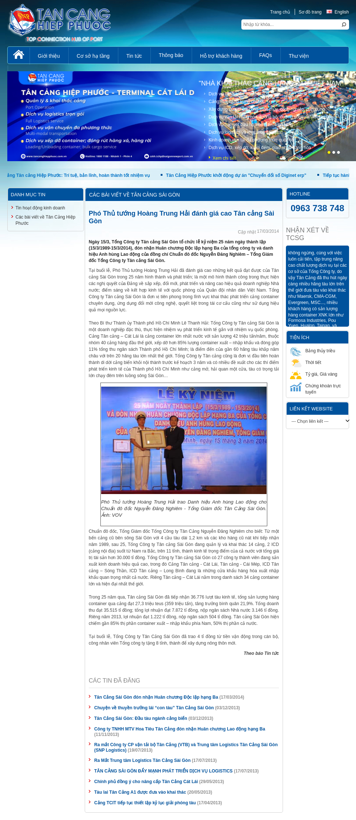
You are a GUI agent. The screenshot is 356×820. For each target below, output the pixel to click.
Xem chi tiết (224, 158)
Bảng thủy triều (312, 351)
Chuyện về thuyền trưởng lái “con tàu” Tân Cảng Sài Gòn (154, 707)
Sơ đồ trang (310, 12)
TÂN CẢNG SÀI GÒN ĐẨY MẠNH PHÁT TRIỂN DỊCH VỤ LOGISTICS (163, 771)
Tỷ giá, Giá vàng (313, 374)
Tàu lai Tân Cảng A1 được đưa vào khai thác (140, 792)
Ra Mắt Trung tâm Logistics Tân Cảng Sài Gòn (142, 760)
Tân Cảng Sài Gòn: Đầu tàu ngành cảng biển (140, 718)
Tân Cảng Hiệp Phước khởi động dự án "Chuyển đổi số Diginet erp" (238, 175)
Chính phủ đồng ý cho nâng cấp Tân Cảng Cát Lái (146, 781)
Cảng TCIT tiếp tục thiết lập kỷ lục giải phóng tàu (145, 802)
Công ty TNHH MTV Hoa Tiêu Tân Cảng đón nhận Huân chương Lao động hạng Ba (179, 729)
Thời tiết (305, 362)
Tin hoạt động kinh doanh (40, 207)
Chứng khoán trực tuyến (315, 389)
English (337, 12)
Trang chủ (280, 12)
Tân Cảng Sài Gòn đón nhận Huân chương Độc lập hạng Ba (156, 697)
